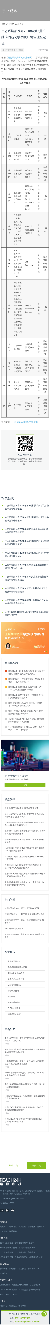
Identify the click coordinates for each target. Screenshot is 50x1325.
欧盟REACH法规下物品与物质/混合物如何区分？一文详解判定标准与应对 (25, 875)
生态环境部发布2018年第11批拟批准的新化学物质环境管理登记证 (26, 566)
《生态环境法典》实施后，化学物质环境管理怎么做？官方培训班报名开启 (24, 1062)
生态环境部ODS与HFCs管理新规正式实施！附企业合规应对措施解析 (26, 720)
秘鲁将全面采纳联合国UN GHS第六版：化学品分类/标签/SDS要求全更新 (25, 1050)
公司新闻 (41, 1226)
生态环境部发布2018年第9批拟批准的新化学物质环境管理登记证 (27, 507)
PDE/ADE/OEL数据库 (8, 1290)
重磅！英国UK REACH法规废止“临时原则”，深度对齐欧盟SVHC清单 (26, 712)
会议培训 (31, 1269)
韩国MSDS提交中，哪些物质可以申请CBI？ (23, 908)
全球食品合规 (13, 991)
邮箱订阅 (13, 1165)
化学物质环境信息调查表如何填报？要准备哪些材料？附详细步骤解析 (24, 849)
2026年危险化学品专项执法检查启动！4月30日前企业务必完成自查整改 (24, 1074)
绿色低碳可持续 (14, 1002)
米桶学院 (3, 1273)
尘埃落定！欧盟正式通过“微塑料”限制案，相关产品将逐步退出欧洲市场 (25, 832)
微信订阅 (36, 1165)
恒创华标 (22, 1306)
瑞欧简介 (3, 1226)
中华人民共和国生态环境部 (25, 422)
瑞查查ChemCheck (20, 1285)
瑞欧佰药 (13, 1306)
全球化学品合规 (14, 961)
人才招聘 (3, 1231)
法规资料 (13, 1269)
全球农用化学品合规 (16, 973)
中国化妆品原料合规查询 (29, 1290)
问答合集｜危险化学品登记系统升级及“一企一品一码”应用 (25, 857)
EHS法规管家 (35, 1285)
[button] (44, 651)
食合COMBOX (5, 1294)
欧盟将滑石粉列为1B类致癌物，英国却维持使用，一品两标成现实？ (26, 680)
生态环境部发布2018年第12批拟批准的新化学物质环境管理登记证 (26, 578)
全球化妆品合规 (14, 985)
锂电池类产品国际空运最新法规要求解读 (21, 808)
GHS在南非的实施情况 (14, 928)
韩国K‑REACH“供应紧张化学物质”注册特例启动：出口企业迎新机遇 (23, 1120)
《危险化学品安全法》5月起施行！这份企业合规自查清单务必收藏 (25, 1097)
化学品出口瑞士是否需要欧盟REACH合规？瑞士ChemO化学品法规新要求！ (24, 823)
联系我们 (13, 1231)
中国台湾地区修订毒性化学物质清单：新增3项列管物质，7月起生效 (25, 1039)
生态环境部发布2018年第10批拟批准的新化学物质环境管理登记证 (26, 531)
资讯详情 (19, 24)
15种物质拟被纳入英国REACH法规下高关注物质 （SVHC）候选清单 (26, 728)
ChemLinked (5, 1285)
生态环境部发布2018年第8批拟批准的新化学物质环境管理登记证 (27, 542)
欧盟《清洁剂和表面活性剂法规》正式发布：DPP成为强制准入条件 (25, 704)
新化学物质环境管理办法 (19, 57)
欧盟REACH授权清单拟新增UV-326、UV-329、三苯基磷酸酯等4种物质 (25, 688)
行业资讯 (10, 24)
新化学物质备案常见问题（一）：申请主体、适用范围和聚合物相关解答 (24, 883)
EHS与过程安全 (14, 1008)
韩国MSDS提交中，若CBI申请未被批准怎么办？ (24, 914)
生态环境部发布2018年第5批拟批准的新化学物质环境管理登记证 (27, 554)
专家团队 (13, 1226)
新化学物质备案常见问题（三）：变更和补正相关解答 (24, 840)
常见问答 (22, 1269)
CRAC (39, 1269)
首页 (3, 24)
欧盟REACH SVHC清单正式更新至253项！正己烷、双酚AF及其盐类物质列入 (26, 672)
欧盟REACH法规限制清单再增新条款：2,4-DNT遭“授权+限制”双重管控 (24, 1108)
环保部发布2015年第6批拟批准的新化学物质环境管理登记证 (27, 614)
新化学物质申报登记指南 (12, 50)
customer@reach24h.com (27, 1321)
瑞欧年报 (31, 1226)
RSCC (15, 1294)
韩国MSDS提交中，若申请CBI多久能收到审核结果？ (24, 935)
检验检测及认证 (14, 1014)
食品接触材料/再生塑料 (17, 967)
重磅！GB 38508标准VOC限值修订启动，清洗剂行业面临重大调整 (25, 1085)
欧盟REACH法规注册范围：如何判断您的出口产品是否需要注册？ (26, 696)
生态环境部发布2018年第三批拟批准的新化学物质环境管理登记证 (26, 590)
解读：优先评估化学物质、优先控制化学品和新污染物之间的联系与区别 (24, 815)
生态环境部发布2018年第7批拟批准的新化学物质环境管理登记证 (27, 519)
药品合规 (11, 996)
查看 (25, 785)
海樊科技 (3, 1306)
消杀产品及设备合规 (16, 979)
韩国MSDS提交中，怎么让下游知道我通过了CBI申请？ (24, 921)
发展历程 (22, 1226)
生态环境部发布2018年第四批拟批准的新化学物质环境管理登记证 (26, 602)
